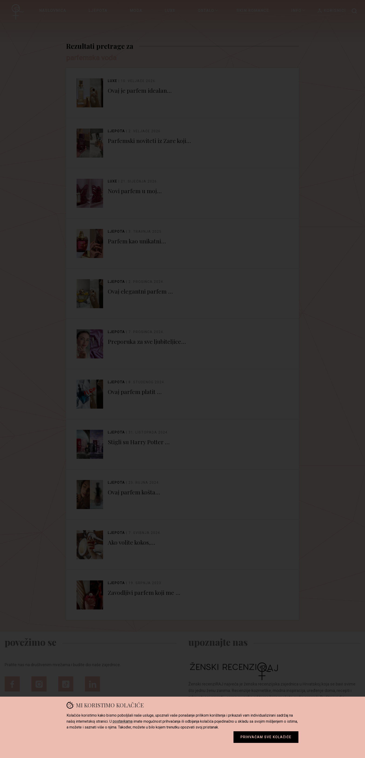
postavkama (122, 721)
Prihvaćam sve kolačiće (265, 737)
